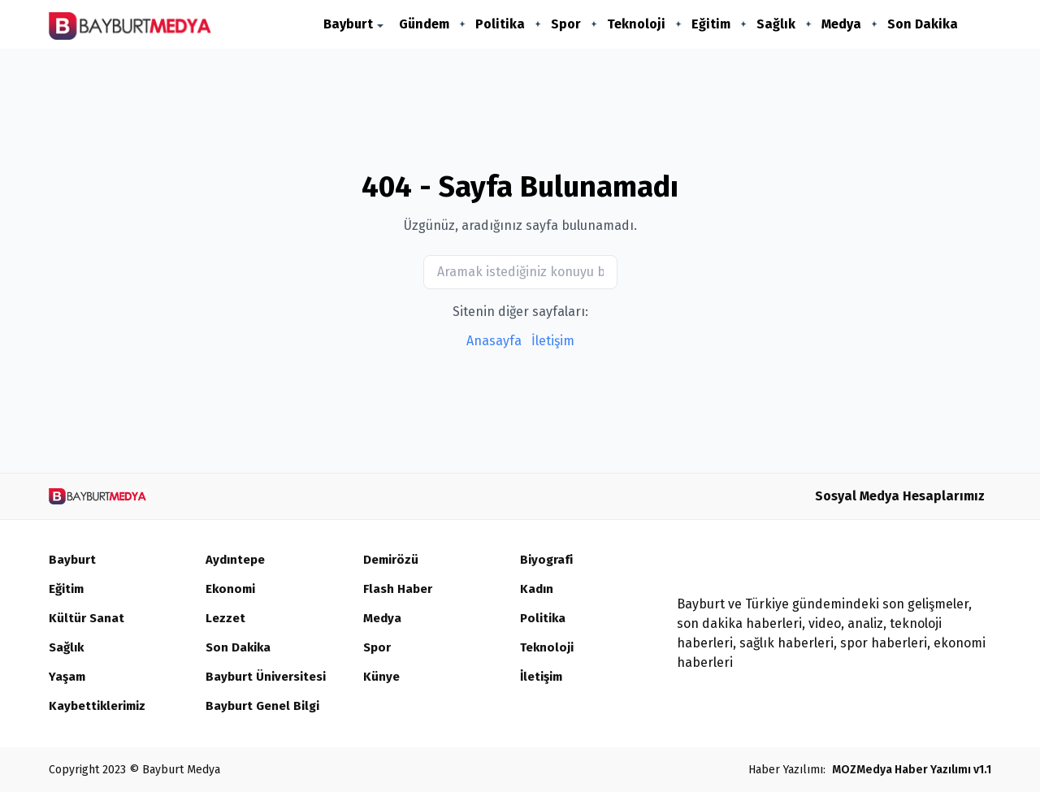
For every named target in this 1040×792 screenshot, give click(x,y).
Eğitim (710, 24)
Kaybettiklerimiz (101, 706)
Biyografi (547, 560)
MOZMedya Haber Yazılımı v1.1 (911, 770)
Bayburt (348, 24)
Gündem (424, 24)
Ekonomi (232, 589)
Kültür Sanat (87, 618)
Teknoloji (636, 24)
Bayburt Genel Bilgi (265, 706)
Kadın (537, 589)
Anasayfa (494, 340)
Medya (841, 24)
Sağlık (775, 24)
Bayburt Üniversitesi (269, 677)
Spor (566, 24)
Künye (382, 677)
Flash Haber (399, 589)
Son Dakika (922, 24)
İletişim (552, 340)
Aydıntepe (237, 560)
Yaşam (68, 677)
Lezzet (226, 618)
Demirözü (392, 560)
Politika (500, 24)
